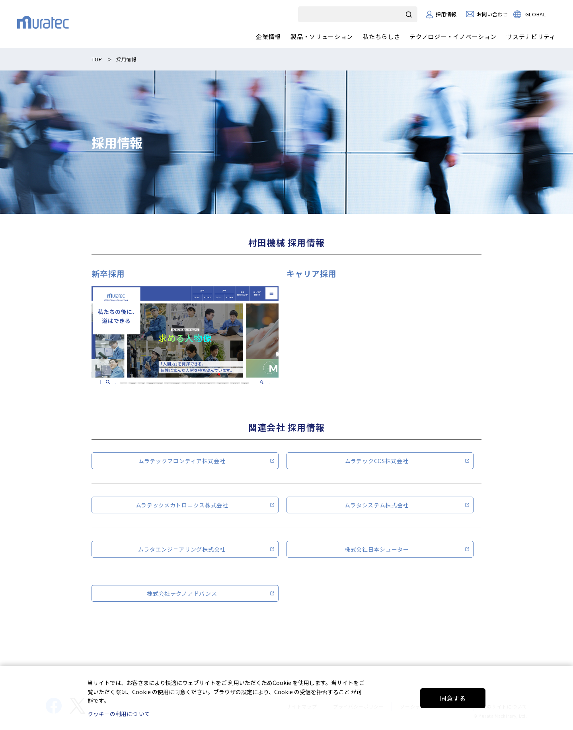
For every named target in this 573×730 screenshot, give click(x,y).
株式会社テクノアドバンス (182, 593)
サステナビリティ (531, 36)
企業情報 (268, 36)
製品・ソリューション (321, 36)
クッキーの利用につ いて (119, 714)
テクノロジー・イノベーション (453, 36)
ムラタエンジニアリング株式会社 (182, 549)
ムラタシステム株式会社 (377, 505)
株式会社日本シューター (377, 549)
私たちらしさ (381, 36)
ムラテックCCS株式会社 (376, 461)
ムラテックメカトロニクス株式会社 (182, 505)
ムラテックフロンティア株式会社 (182, 461)
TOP (97, 59)
